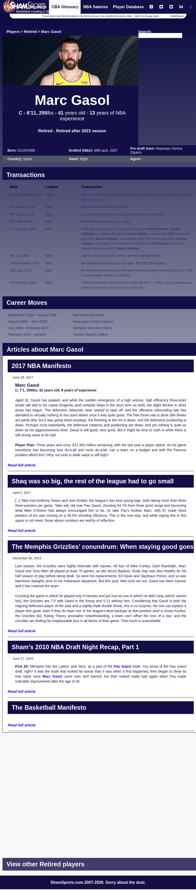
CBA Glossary (64, 7)
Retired (30, 31)
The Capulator (33, 7)
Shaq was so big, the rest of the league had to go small (93, 481)
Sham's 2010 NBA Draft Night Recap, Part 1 (75, 646)
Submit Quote (177, 16)
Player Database (128, 7)
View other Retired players (45, 864)
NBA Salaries (95, 7)
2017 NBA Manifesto (41, 365)
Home (9, 7)
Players (13, 31)
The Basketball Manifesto (49, 707)
